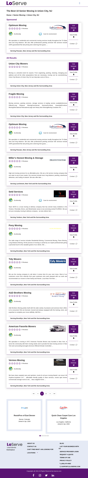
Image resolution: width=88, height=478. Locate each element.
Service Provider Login (69, 451)
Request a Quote (66, 454)
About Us (31, 443)
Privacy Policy (66, 460)
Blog (62, 443)
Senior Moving (19, 15)
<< (33, 393)
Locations (31, 453)
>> (54, 393)
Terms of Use (65, 457)
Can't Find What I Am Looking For (40, 449)
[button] (40, 435)
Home (9, 15)
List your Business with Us (69, 447)
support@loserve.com (70, 466)
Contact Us (31, 446)
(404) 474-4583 (65, 463)
